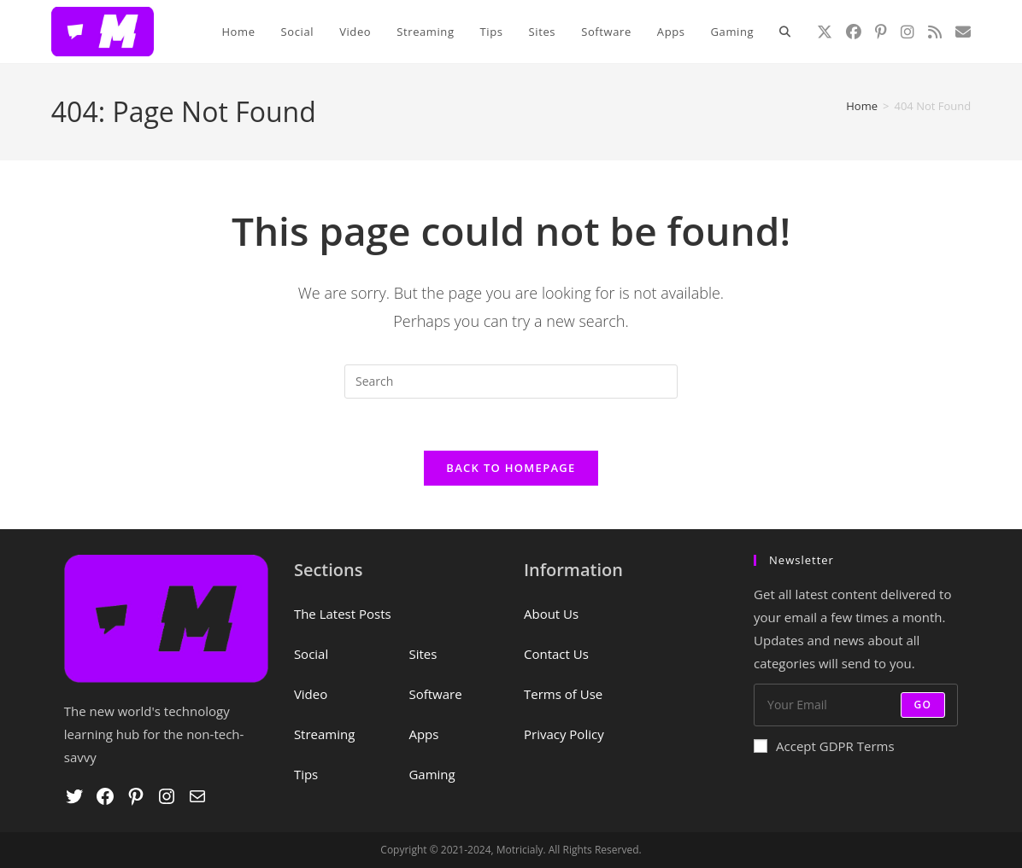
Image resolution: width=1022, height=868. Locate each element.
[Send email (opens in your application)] (963, 32)
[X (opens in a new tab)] (824, 32)
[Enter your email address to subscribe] (856, 705)
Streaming (324, 734)
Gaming (431, 774)
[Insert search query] (511, 381)
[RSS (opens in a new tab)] (935, 32)
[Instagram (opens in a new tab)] (907, 32)
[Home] (862, 106)
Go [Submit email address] (923, 704)
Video (310, 693)
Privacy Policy (564, 734)
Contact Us (556, 653)
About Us (551, 613)
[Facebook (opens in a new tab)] (853, 32)
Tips (306, 774)
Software (434, 693)
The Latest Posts (342, 613)
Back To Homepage (510, 467)
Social (311, 653)
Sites (422, 653)
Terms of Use (563, 693)
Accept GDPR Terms (824, 745)
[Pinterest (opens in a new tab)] (881, 32)
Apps (423, 734)
